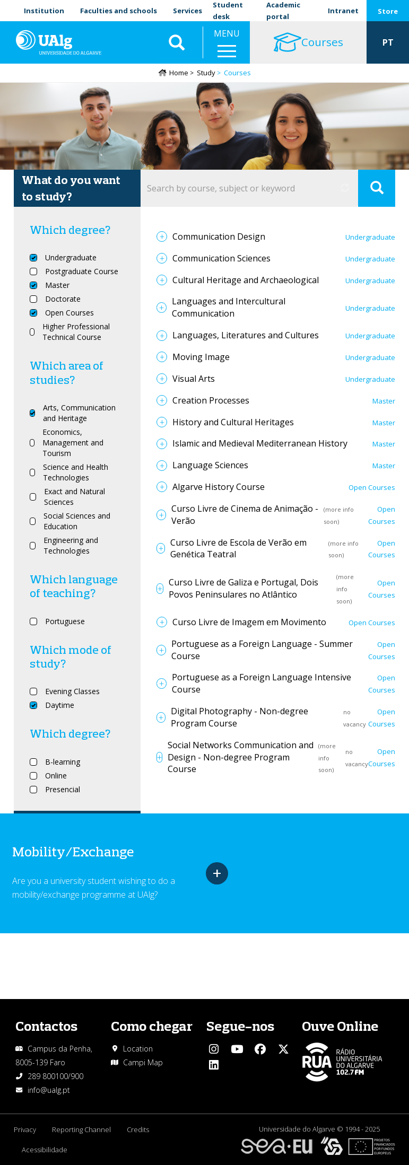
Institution (44, 10)
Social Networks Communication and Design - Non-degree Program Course (241, 757)
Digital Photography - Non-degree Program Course (239, 717)
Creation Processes (210, 400)
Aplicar (176, 42)
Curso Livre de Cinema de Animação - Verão (244, 515)
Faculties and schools (118, 10)
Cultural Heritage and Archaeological (245, 280)
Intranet (343, 10)
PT (388, 42)
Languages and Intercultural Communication (228, 307)
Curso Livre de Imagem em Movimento (249, 622)
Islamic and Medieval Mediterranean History (259, 443)
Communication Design (218, 236)
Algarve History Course (218, 487)
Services (187, 10)
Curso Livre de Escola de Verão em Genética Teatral (238, 548)
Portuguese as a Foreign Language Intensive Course (261, 683)
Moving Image (201, 357)
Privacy (25, 1129)
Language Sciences (210, 465)
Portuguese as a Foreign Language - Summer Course (262, 650)
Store (388, 11)
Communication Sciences (221, 258)
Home (178, 72)
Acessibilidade (44, 1149)
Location (138, 1049)
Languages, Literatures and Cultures (245, 335)
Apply (376, 188)
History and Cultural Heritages (233, 422)
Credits (138, 1129)
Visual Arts (193, 378)
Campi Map (143, 1062)
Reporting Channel (81, 1129)
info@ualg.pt (49, 1090)
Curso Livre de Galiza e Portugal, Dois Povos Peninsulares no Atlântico (243, 588)
